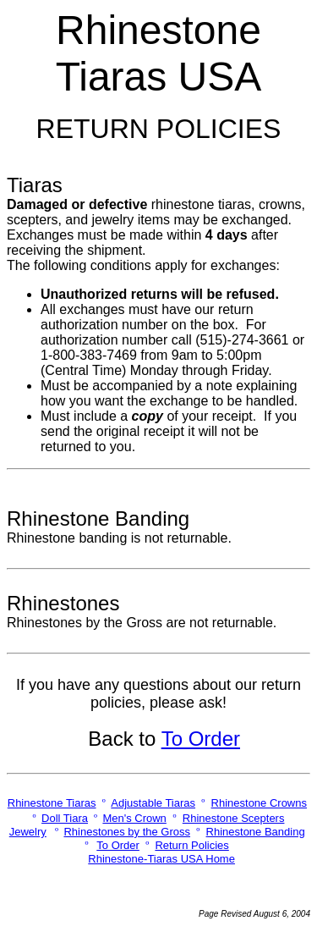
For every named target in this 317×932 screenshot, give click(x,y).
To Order (200, 738)
